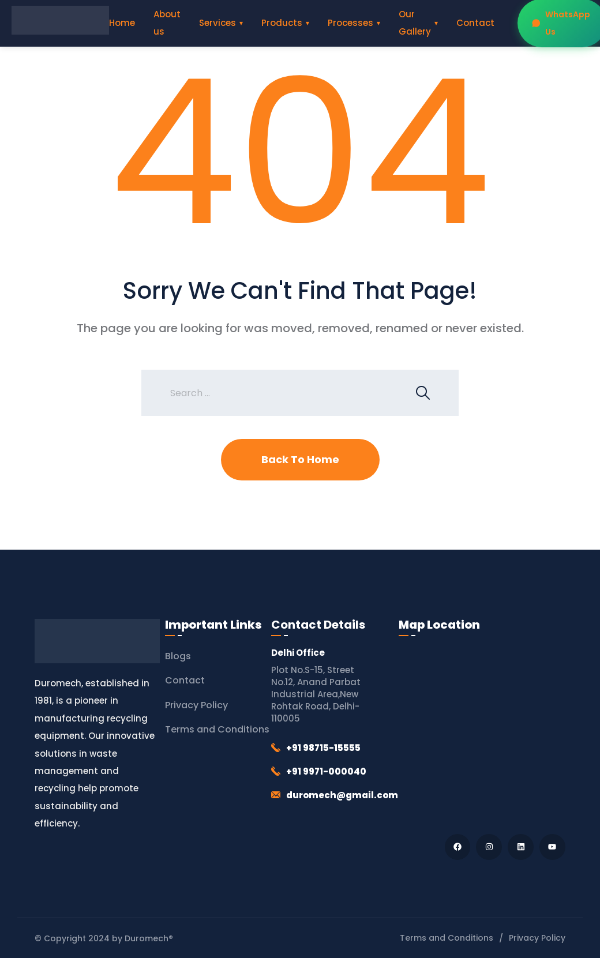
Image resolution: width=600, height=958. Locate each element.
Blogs (178, 656)
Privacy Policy (196, 705)
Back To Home (300, 459)
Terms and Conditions (217, 729)
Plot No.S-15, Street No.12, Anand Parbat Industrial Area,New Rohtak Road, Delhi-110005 (316, 694)
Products (281, 23)
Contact (475, 23)
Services (217, 23)
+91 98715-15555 (323, 748)
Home (122, 23)
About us (167, 22)
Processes (350, 23)
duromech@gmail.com (342, 795)
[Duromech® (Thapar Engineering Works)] (482, 732)
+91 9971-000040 (326, 771)
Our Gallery (415, 22)
